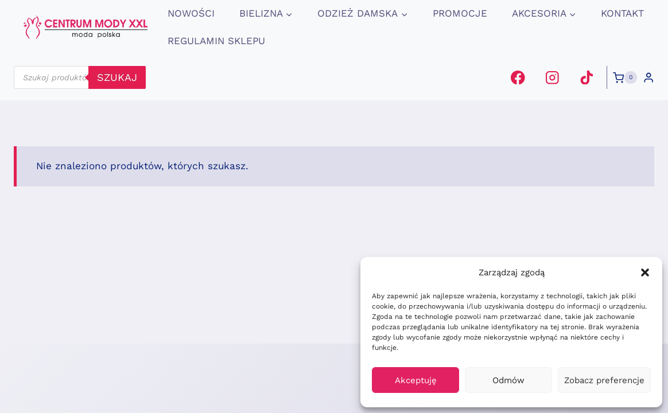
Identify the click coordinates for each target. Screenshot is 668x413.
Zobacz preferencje (604, 380)
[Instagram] (552, 77)
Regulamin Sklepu (216, 40)
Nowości (191, 13)
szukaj (117, 77)
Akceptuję (416, 380)
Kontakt (622, 13)
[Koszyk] (625, 77)
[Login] (648, 77)
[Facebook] (518, 77)
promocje (460, 13)
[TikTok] (586, 77)
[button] (645, 272)
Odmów (508, 380)
